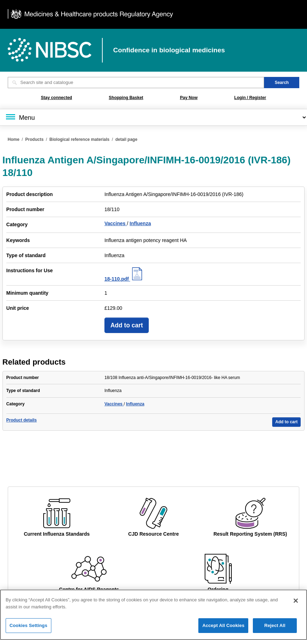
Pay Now (189, 97)
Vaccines (115, 223)
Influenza (140, 223)
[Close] (295, 605)
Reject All (274, 630)
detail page (126, 139)
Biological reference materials (80, 139)
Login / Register (250, 97)
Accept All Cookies (223, 630)
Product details (21, 420)
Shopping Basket (126, 97)
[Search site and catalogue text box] (136, 82)
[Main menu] (153, 117)
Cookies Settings (28, 630)
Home (13, 139)
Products (34, 139)
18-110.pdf (124, 279)
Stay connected (56, 97)
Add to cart (126, 325)
